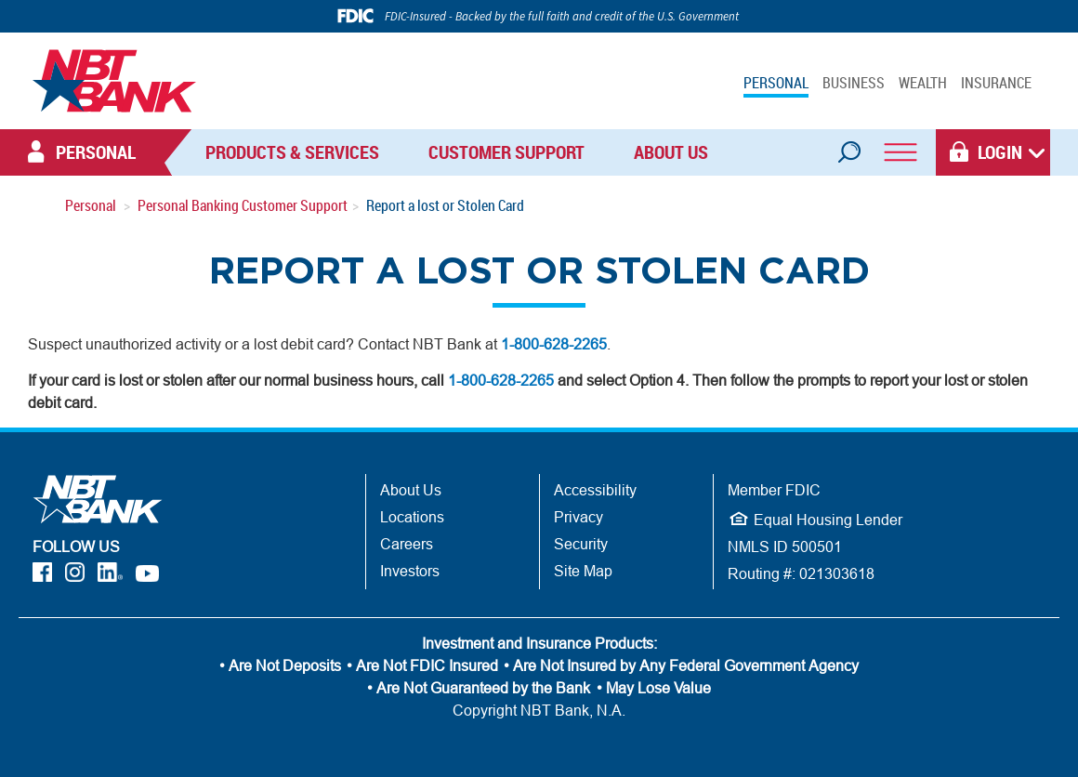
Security (581, 543)
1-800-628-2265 (554, 344)
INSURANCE (996, 82)
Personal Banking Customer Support (243, 205)
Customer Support (506, 152)
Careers (406, 543)
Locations (412, 516)
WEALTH (923, 82)
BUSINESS (853, 82)
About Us (671, 152)
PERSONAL (775, 82)
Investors (410, 570)
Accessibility (595, 489)
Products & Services (292, 152)
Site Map (583, 570)
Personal (90, 205)
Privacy (578, 516)
